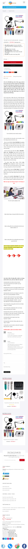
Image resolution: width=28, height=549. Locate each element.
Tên (5, 362)
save (10, 72)
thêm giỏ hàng (13, 62)
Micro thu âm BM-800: (8, 142)
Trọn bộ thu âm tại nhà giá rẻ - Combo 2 (13, 40)
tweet (7, 72)
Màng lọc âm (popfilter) (9, 176)
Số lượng (5, 59)
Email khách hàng (7, 366)
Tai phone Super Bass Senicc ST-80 (13, 162)
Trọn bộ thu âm (11, 10)
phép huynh (10, 332)
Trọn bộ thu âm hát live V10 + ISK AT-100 (11, 402)
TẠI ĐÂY (15, 283)
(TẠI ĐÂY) (17, 314)
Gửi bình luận (7, 372)
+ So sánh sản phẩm (7, 69)
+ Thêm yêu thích (7, 68)
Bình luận (6, 78)
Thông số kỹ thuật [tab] (17, 76)
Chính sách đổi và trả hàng (7, 488)
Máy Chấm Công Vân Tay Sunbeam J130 (9, 500)
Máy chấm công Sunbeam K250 (8, 497)
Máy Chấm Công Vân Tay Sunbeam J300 (9, 498)
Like (4, 72)
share (12, 72)
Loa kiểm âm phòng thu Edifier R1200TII (9, 509)
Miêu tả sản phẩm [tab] (8, 76)
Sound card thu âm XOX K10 (10, 150)
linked (15, 72)
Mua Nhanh (13, 65)
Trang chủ (4, 10)
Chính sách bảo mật (6, 486)
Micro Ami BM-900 (6, 511)
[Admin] (9, 341)
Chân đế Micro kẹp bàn (9, 169)
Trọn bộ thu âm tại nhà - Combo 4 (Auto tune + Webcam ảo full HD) (14, 507)
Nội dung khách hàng (8, 353)
